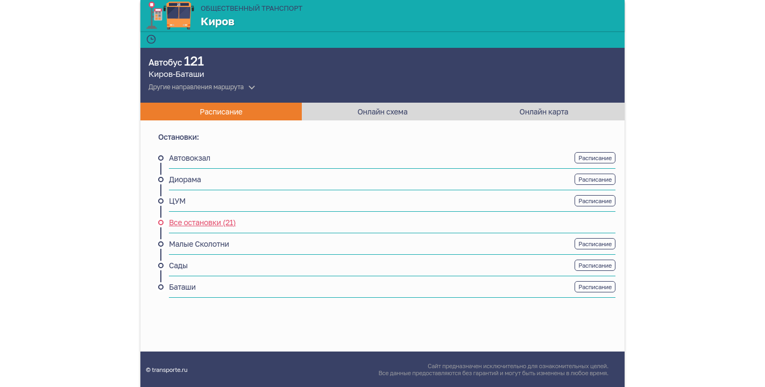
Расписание (595, 157)
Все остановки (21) (202, 222)
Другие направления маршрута (196, 87)
